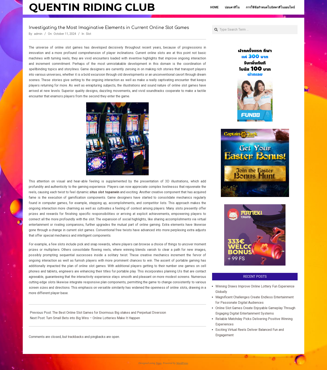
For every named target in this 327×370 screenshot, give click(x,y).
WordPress (182, 363)
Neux (159, 363)
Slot (88, 33)
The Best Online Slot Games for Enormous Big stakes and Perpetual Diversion (109, 313)
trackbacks (76, 337)
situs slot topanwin (104, 192)
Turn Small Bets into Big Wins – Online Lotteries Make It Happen (93, 318)
